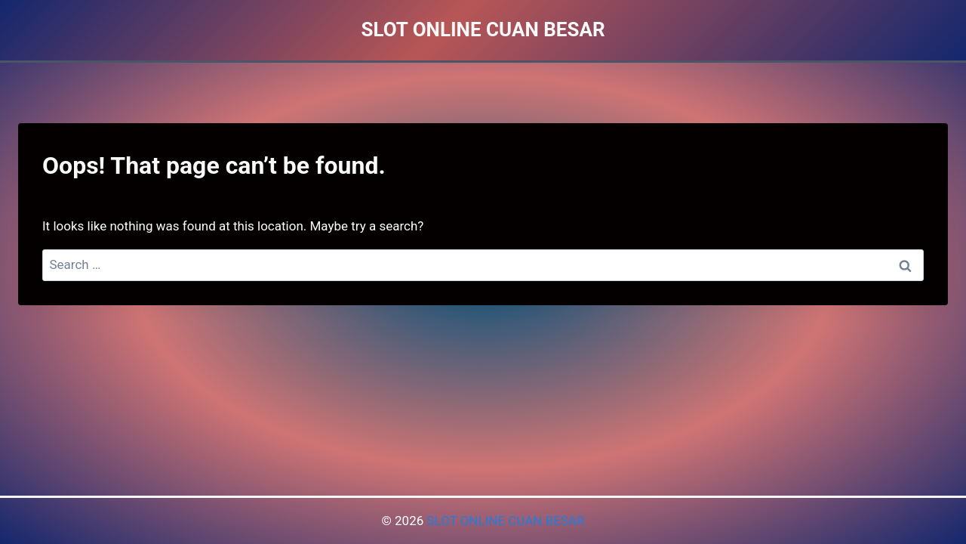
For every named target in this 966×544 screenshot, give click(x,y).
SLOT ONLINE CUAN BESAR (505, 520)
